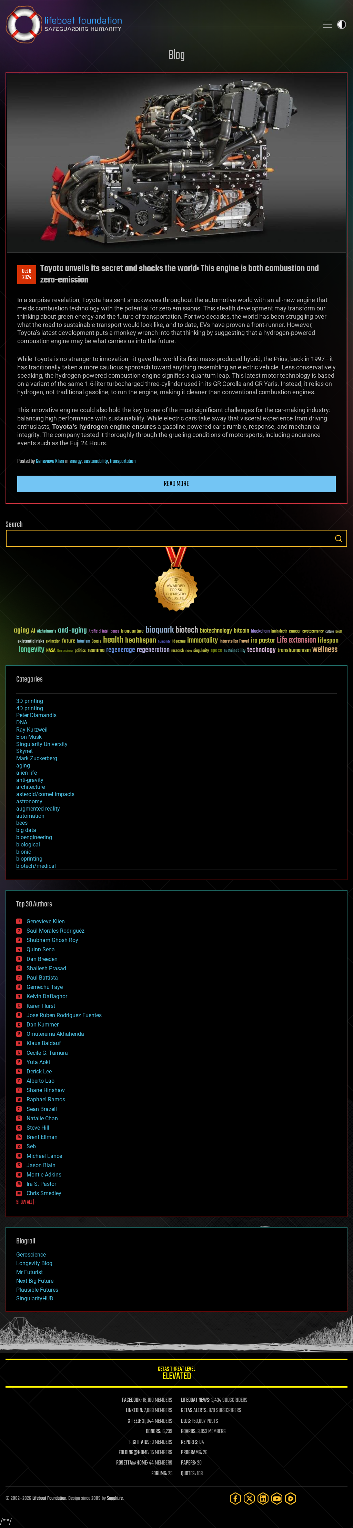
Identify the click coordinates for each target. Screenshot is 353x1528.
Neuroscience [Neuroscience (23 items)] (65, 651)
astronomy (29, 801)
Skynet (24, 751)
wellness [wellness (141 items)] (324, 649)
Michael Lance (44, 1156)
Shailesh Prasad (46, 968)
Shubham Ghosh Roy (52, 940)
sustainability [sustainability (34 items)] (234, 651)
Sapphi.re (115, 1498)
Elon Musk (29, 737)
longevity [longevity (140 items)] (31, 649)
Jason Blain (41, 1165)
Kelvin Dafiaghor (47, 996)
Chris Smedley (44, 1193)
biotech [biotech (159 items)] (186, 630)
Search (338, 538)
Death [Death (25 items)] (338, 632)
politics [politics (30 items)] (80, 651)
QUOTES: (188, 1473)
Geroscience (31, 1254)
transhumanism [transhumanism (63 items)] (294, 650)
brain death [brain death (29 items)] (279, 631)
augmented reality (38, 808)
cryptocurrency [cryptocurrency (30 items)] (313, 631)
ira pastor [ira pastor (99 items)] (263, 641)
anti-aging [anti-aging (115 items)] (72, 630)
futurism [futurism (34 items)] (83, 641)
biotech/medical (36, 866)
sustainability (96, 461)
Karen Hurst (41, 1006)
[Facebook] (235, 1498)
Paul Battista (42, 977)
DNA (21, 722)
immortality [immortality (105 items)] (202, 640)
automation (30, 816)
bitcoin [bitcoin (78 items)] (241, 631)
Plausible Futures (37, 1290)
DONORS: (153, 1431)
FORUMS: (159, 1473)
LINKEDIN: (134, 1410)
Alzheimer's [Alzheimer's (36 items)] (46, 631)
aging (23, 765)
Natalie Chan (42, 1118)
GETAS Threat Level (176, 1374)
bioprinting (29, 858)
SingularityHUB (34, 1298)
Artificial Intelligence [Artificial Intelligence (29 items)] (104, 631)
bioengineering (34, 837)
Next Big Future (34, 1281)
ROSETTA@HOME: (132, 1463)
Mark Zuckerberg (36, 758)
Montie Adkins (44, 1174)
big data (26, 830)
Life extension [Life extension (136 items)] (296, 640)
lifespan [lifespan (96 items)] (328, 641)
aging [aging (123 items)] (21, 630)
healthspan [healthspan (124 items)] (140, 640)
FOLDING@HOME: (134, 1452)
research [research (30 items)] (177, 651)
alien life (26, 773)
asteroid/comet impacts (45, 794)
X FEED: (134, 1421)
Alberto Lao (40, 1081)
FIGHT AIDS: (140, 1442)
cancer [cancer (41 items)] (295, 631)
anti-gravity (29, 780)
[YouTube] (276, 1498)
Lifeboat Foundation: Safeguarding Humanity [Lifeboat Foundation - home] (159, 24)
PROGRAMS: (191, 1452)
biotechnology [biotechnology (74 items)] (216, 631)
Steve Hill (38, 1127)
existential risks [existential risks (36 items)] (31, 641)
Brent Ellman (42, 1137)
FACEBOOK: (132, 1400)
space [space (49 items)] (216, 650)
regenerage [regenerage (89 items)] (120, 650)
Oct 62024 (26, 274)
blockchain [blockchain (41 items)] (260, 631)
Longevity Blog (34, 1263)
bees (22, 823)
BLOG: (186, 1421)
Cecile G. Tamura (47, 1053)
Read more (176, 484)
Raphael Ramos (46, 1099)
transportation (123, 461)
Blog (176, 56)
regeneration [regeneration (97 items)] (153, 650)
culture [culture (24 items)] (329, 632)
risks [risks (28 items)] (188, 651)
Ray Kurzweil (32, 729)
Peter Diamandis (36, 715)
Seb (31, 1146)
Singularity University (42, 744)
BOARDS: (188, 1431)
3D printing (29, 701)
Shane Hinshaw (46, 1090)
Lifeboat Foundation (49, 1498)
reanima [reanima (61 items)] (96, 650)
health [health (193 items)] (113, 640)
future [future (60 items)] (68, 641)
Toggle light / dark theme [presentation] (341, 24)
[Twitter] (249, 1498)
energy (76, 461)
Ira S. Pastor (41, 1184)
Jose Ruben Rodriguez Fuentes (64, 1015)
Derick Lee (39, 1071)
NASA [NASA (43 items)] (51, 651)
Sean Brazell (42, 1109)
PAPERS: (188, 1463)
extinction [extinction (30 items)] (53, 641)
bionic (23, 852)
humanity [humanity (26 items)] (164, 642)
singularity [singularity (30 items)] (201, 651)
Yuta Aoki (38, 1062)
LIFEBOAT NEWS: (195, 1400)
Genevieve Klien (50, 461)
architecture (30, 787)
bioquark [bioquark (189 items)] (159, 630)
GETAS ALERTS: (194, 1410)
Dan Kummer (43, 1024)
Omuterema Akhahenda (55, 1034)
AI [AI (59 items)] (33, 631)
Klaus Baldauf (44, 1043)
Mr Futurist (29, 1272)
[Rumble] (290, 1498)
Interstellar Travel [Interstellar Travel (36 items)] (234, 641)
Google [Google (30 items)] (96, 641)
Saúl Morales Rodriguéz (55, 930)
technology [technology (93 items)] (261, 650)
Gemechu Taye (45, 987)
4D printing (29, 708)
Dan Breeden (42, 959)
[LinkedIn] (263, 1498)
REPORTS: (189, 1442)
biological (28, 844)
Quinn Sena (41, 949)
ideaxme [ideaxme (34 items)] (178, 641)
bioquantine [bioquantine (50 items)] (132, 631)
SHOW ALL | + (26, 1202)
